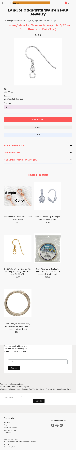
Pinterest (57, 425)
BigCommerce (17, 447)
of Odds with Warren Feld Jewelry (38, 12)
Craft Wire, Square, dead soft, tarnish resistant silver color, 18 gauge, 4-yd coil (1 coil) (17, 326)
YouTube (61, 425)
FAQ (5, 425)
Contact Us (7, 433)
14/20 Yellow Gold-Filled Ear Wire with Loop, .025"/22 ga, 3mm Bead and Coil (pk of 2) (17, 271)
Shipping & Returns (10, 427)
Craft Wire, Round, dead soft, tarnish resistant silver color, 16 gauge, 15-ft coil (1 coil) (47, 271)
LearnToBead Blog (10, 430)
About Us (7, 422)
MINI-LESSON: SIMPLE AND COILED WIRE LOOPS (18, 218)
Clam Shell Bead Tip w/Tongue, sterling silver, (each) (47, 218)
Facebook (52, 425)
